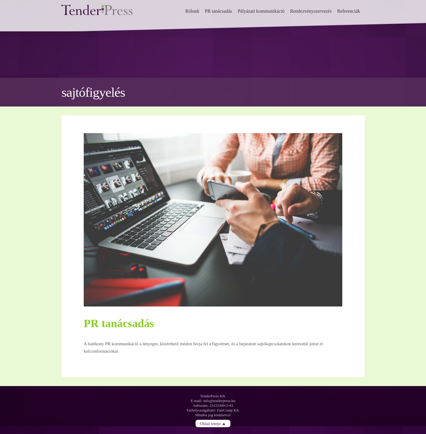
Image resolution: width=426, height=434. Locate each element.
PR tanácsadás (218, 11)
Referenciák (348, 11)
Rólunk (192, 11)
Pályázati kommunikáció (261, 11)
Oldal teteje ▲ (213, 423)
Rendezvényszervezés (311, 11)
